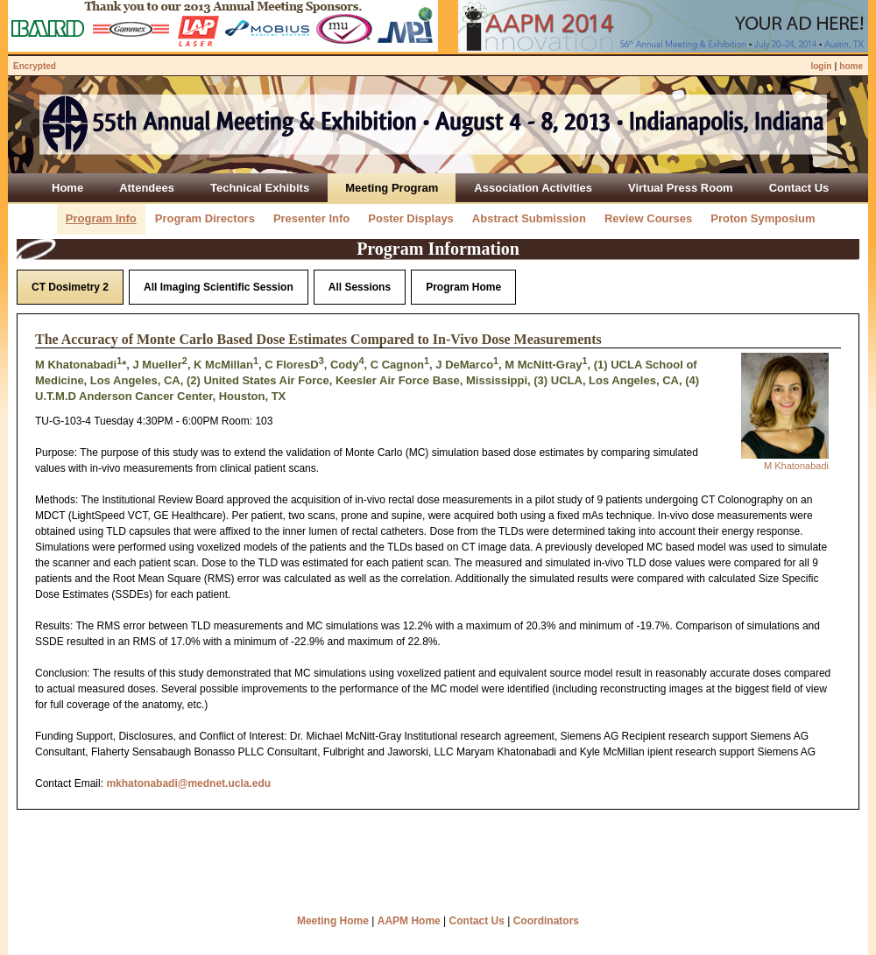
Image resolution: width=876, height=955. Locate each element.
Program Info (101, 218)
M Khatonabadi (796, 465)
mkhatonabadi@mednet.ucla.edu (188, 783)
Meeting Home (333, 921)
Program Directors (205, 218)
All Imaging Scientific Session (218, 287)
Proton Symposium (762, 218)
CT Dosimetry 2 (70, 287)
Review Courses (648, 218)
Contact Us (477, 921)
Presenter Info (311, 218)
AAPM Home (409, 921)
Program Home (463, 287)
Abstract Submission (529, 218)
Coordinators (546, 921)
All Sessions (359, 287)
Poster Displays (411, 218)
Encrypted (34, 66)
